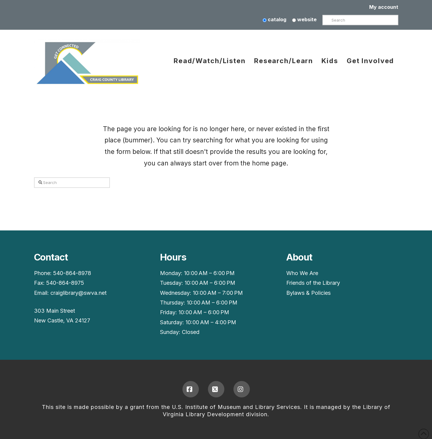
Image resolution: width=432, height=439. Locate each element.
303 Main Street (54, 311)
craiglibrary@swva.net (78, 293)
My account (383, 7)
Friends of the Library (313, 283)
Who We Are (302, 273)
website (304, 19)
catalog (274, 19)
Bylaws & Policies (308, 293)
